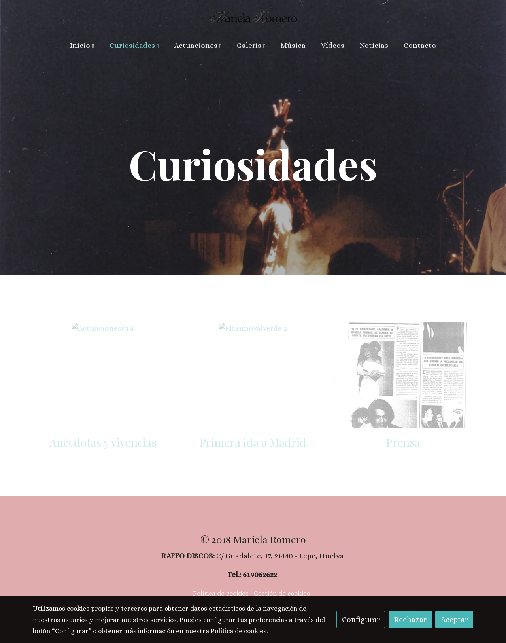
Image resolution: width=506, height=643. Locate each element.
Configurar (361, 619)
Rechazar (410, 619)
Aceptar (454, 619)
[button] (82, 46)
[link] (253, 16)
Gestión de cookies (282, 593)
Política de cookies (221, 593)
